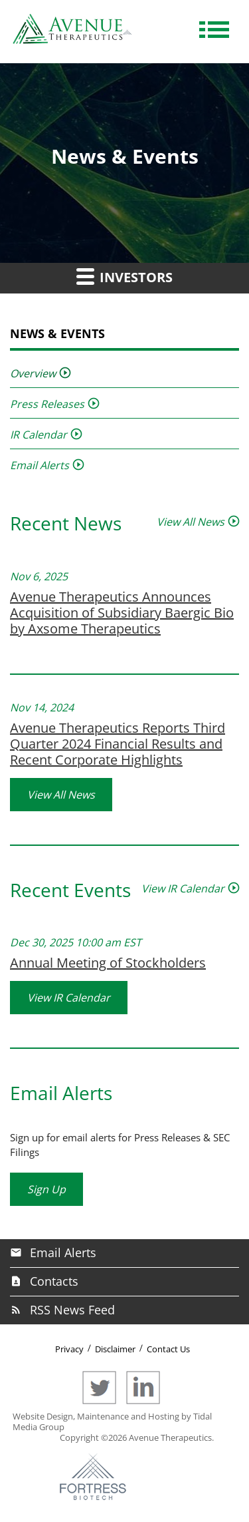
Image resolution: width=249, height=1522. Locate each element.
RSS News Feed (72, 1310)
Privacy (69, 1349)
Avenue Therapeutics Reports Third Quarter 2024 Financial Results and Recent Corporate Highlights (117, 744)
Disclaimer (115, 1349)
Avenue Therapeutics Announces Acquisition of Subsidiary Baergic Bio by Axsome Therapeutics (122, 613)
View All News (190, 521)
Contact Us (168, 1349)
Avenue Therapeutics (170, 1437)
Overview (33, 373)
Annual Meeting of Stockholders (108, 963)
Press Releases (47, 404)
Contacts (54, 1281)
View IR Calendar (182, 888)
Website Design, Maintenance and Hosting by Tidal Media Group (112, 1421)
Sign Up (46, 1189)
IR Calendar (38, 434)
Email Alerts (39, 465)
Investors (124, 276)
